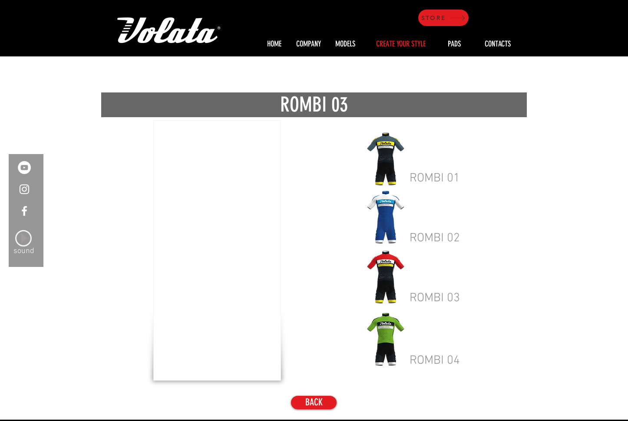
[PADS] (454, 44)
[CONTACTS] (498, 44)
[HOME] (274, 44)
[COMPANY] (308, 44)
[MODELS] (345, 44)
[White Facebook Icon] (24, 210)
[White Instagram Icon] (24, 189)
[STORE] (443, 18)
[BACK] (314, 402)
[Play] (23, 238)
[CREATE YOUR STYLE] (401, 44)
